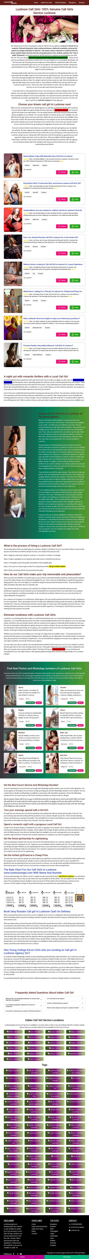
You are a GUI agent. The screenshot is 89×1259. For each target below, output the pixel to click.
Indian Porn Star (46, 2)
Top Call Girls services (76, 1102)
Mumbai (81, 2)
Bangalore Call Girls (55, 1037)
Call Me (22, 1257)
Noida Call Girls (55, 1048)
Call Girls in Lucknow (66, 876)
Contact (34, 1233)
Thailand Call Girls (56, 1187)
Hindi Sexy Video (14, 1156)
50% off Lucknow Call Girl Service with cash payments (48, 58)
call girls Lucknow (61, 110)
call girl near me (55, 1109)
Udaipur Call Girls (76, 1032)
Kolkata (52, 1240)
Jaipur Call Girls (14, 1037)
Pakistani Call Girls (55, 1180)
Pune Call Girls (35, 1032)
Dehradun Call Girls (34, 1048)
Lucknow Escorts (35, 1133)
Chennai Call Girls (35, 1037)
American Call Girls (35, 1187)
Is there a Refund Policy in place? (57, 1003)
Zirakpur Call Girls (76, 1043)
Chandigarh (54, 1231)
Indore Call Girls (34, 1043)
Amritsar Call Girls (76, 1048)
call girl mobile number (57, 566)
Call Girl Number (60, 2)
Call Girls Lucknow (76, 1209)
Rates (34, 1231)
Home (36, 2)
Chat (75, 172)
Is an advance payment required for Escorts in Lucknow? (20, 1005)
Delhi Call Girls (14, 1054)
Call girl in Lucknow (14, 1070)
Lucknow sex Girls (14, 1078)
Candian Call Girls (14, 1187)
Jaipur (52, 1233)
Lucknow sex (14, 1164)
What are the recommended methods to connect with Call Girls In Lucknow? (22, 999)
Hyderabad (54, 1236)
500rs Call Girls (35, 1141)
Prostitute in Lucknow (55, 1201)
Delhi (52, 1229)
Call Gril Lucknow (76, 1164)
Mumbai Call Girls (56, 1032)
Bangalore (72, 2)
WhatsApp (66, 1257)
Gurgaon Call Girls (35, 1054)
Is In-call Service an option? (56, 998)
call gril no (76, 1156)
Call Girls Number (14, 1059)
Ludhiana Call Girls (14, 1048)
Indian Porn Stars (37, 1229)
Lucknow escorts (58, 649)
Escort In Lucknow (55, 1133)
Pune (52, 1238)
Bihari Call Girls (76, 1180)
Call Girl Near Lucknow (35, 1078)
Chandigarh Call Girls (76, 1054)
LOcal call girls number (76, 1094)
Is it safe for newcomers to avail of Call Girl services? (23, 1011)
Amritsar (53, 1243)
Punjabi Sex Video (56, 1193)
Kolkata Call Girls (14, 1032)
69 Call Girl (76, 1078)
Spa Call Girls (76, 1187)
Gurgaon (53, 1245)
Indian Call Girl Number (39, 1226)
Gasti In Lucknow (76, 1201)
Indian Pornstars (35, 1059)
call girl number (14, 1193)
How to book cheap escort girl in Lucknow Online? (63, 1008)
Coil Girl (55, 1156)
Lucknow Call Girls (76, 1037)
